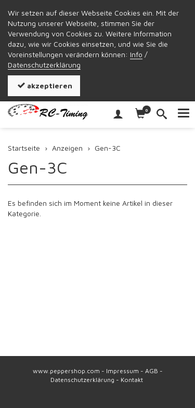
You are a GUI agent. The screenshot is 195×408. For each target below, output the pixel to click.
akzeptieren (44, 85)
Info (136, 54)
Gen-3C (37, 167)
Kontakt (132, 380)
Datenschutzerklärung (44, 64)
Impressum (122, 371)
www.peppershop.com (66, 371)
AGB (151, 371)
